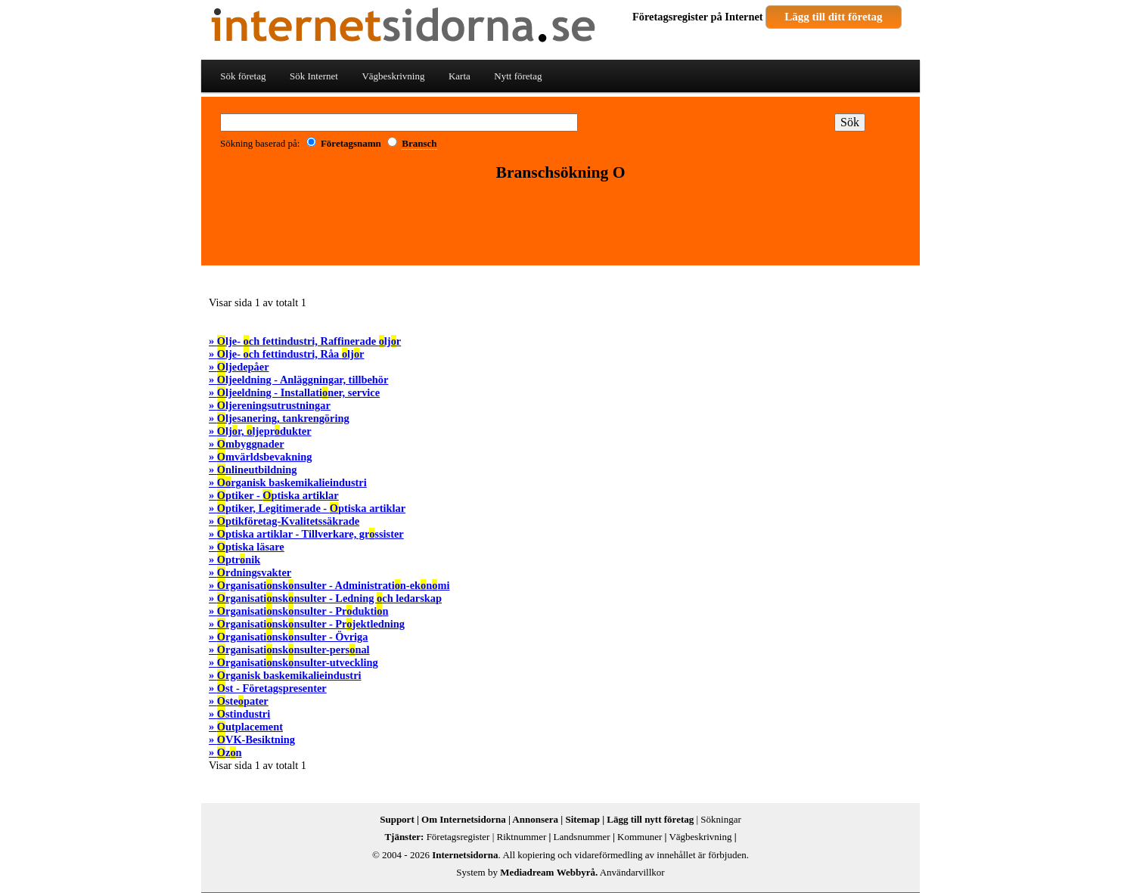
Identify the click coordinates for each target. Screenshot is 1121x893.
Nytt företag (518, 76)
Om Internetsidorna (463, 819)
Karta (459, 76)
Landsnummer (582, 836)
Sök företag (243, 76)
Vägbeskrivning (393, 76)
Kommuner (639, 836)
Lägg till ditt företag (833, 17)
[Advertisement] (560, 225)
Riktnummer (522, 836)
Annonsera (535, 819)
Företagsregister (670, 17)
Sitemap (582, 819)
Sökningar (720, 819)
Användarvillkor (632, 872)
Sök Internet (314, 76)
